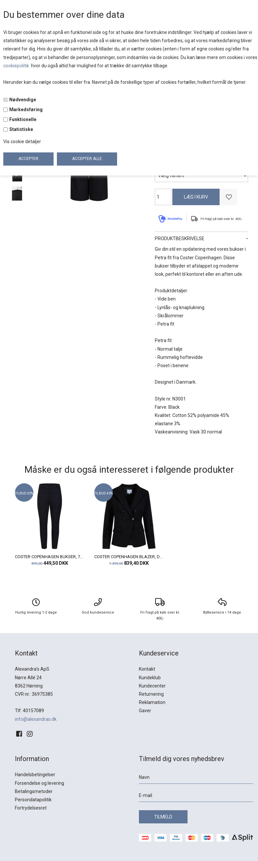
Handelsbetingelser (35, 774)
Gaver (145, 710)
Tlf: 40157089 (29, 710)
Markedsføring (26, 109)
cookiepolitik (16, 65)
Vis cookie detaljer (22, 141)
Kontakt (147, 669)
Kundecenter (152, 685)
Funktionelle (22, 119)
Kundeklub (150, 677)
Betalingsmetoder (34, 791)
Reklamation (152, 702)
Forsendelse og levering (39, 783)
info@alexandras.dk (36, 719)
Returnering (151, 694)
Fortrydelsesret (31, 808)
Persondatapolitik (33, 799)
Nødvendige (22, 99)
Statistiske (21, 129)
